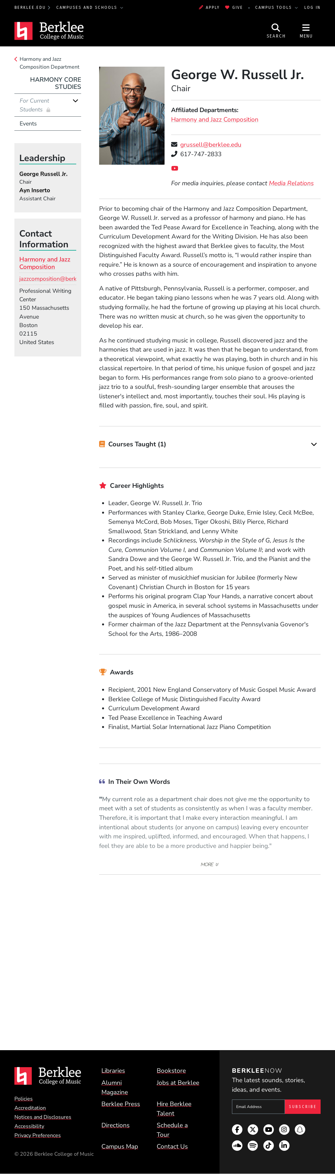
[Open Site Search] (276, 30)
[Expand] (314, 444)
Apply (209, 7)
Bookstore (171, 1071)
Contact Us (172, 1146)
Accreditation (30, 1108)
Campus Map (119, 1146)
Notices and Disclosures (42, 1117)
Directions (115, 1125)
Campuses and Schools (87, 7)
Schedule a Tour (172, 1130)
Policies (23, 1098)
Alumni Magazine (114, 1088)
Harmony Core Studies (55, 83)
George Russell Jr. (43, 174)
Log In (312, 7)
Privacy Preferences (37, 1135)
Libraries (113, 1071)
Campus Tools (274, 7)
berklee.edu (30, 7)
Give (234, 7)
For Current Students (34, 105)
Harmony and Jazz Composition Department (49, 63)
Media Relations (291, 183)
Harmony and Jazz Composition (214, 119)
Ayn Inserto (34, 190)
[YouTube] (176, 168)
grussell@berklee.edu (210, 145)
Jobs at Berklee (178, 1083)
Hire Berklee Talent (174, 1109)
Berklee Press (120, 1104)
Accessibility (29, 1126)
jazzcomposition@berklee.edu (57, 279)
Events (28, 123)
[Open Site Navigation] (306, 30)
